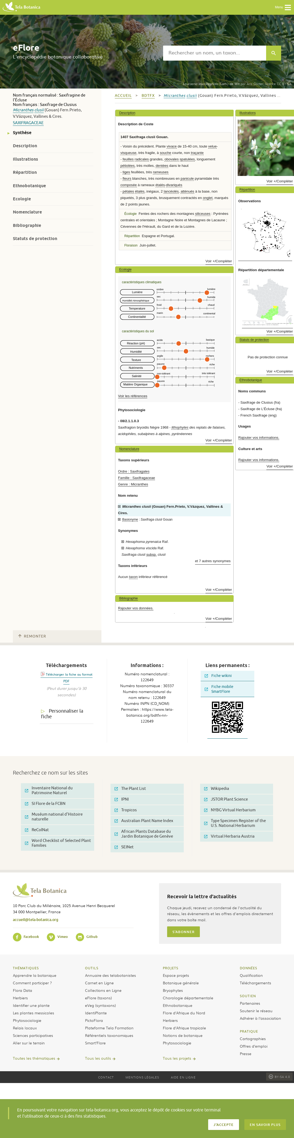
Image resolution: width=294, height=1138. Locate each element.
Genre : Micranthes (133, 484)
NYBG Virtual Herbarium (230, 810)
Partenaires (250, 1003)
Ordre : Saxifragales (133, 471)
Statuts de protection (35, 238)
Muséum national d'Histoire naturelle (54, 817)
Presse (245, 1053)
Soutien (248, 995)
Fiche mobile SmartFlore (219, 689)
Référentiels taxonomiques (109, 1035)
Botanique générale (181, 982)
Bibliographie (27, 225)
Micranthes (23, 110)
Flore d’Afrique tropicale (184, 1027)
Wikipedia (216, 788)
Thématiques (26, 968)
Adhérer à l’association (260, 1018)
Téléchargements (255, 982)
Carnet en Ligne (99, 982)
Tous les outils (98, 1058)
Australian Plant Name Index (144, 820)
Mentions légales (142, 1077)
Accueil (123, 95)
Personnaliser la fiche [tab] (62, 714)
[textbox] (214, 53)
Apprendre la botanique (34, 975)
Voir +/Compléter (218, 261)
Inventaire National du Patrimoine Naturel (49, 791)
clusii (39, 110)
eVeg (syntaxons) (100, 1005)
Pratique (249, 1031)
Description (25, 145)
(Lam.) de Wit (211, 83)
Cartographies (253, 1038)
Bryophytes (173, 990)
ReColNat (37, 830)
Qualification (251, 975)
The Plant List (130, 788)
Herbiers (20, 997)
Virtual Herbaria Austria (229, 836)
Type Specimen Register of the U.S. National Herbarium (235, 823)
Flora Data (22, 990)
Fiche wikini (218, 675)
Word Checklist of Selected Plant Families (58, 843)
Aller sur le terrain (29, 1042)
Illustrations (25, 159)
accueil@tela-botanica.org (35, 919)
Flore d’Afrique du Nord (184, 1012)
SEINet (124, 847)
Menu (283, 7)
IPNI (122, 799)
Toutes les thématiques (34, 1058)
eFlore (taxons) (98, 997)
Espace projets (176, 975)
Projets (170, 968)
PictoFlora (94, 1020)
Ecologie (22, 198)
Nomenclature (27, 212)
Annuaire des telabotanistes (110, 975)
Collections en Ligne (103, 990)
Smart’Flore (95, 1042)
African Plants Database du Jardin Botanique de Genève (144, 834)
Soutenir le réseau (256, 1010)
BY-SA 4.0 (279, 1076)
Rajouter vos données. (135, 608)
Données (248, 968)
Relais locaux (25, 1027)
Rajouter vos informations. (258, 438)
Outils (91, 968)
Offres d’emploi (253, 1046)
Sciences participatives (33, 1035)
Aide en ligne (183, 1077)
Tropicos (126, 810)
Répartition (25, 172)
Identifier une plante (31, 1005)
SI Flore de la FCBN (45, 803)
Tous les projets (177, 1058)
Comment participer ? (32, 982)
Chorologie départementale (188, 997)
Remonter (32, 636)
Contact (106, 1077)
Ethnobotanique (29, 185)
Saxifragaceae (28, 123)
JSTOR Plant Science (226, 799)
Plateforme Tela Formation (109, 1027)
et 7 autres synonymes (213, 561)
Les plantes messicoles (33, 1012)
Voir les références (132, 396)
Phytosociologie (27, 1020)
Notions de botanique (183, 1035)
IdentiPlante (96, 1012)
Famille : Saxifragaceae (136, 478)
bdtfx (148, 95)
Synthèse (22, 132)
